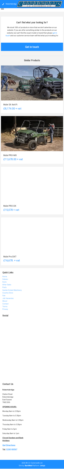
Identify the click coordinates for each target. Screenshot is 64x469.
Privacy (5, 309)
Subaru (5, 279)
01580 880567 (11, 449)
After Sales (6, 285)
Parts (4, 287)
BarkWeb (28, 466)
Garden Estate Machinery (12, 290)
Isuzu (4, 282)
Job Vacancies (8, 298)
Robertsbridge (32, 4)
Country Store (7, 293)
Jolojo (42, 466)
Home (4, 276)
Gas (3, 295)
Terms (4, 306)
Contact (5, 304)
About (4, 301)
